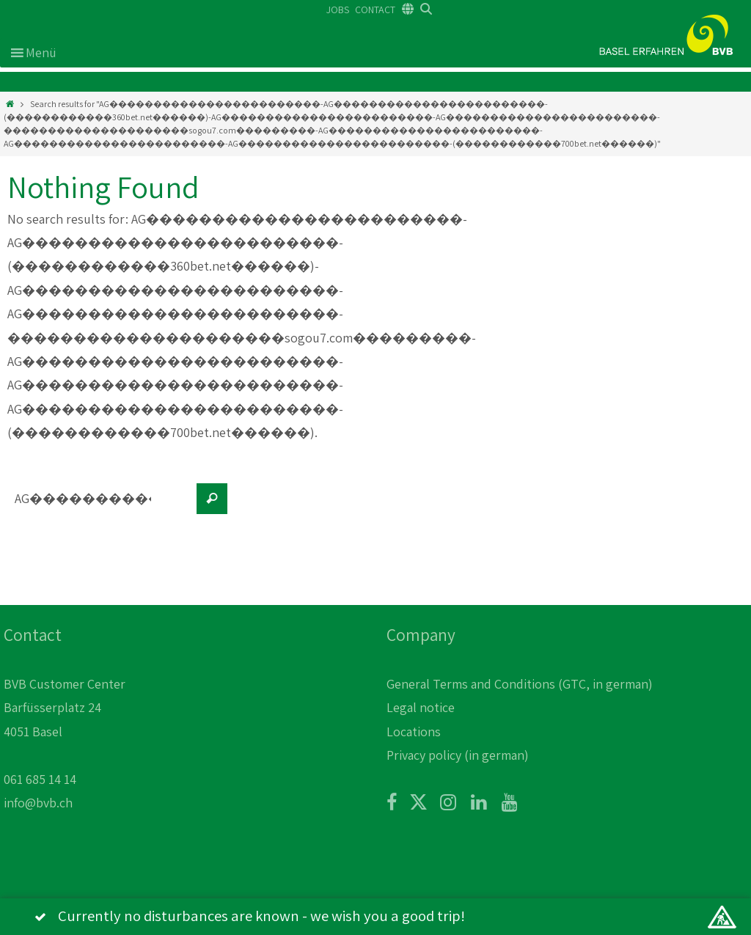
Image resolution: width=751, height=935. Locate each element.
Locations (414, 731)
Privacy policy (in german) (458, 755)
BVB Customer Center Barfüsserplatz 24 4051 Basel (64, 707)
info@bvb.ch (38, 802)
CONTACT (375, 9)
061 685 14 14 (40, 779)
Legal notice (421, 707)
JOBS (337, 9)
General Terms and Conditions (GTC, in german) (520, 683)
